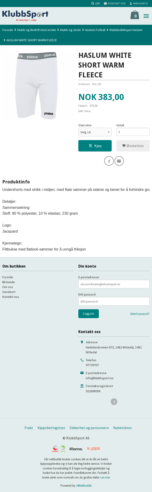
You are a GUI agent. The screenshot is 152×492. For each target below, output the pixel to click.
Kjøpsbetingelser (51, 427)
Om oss (7, 286)
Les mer (105, 477)
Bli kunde (8, 281)
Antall (120, 125)
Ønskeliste (133, 146)
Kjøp (95, 146)
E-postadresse (88, 277)
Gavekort (8, 291)
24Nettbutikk (84, 485)
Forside (7, 30)
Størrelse (85, 125)
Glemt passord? (140, 313)
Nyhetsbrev (122, 427)
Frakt (28, 427)
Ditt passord (87, 294)
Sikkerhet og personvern (89, 427)
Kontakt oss (10, 296)
